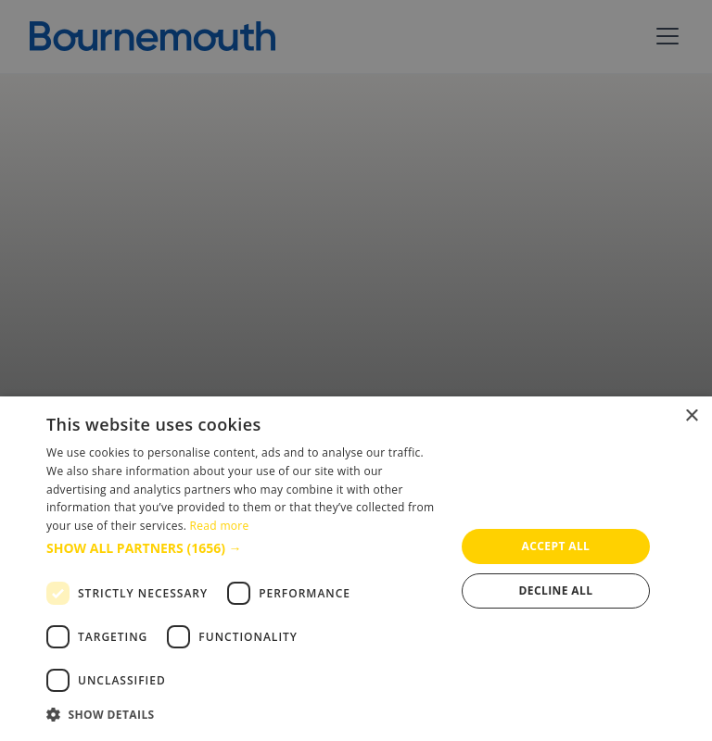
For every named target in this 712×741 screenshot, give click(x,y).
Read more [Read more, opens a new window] (219, 526)
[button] (244, 547)
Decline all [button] (556, 590)
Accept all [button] (556, 546)
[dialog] (356, 568)
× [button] (691, 416)
